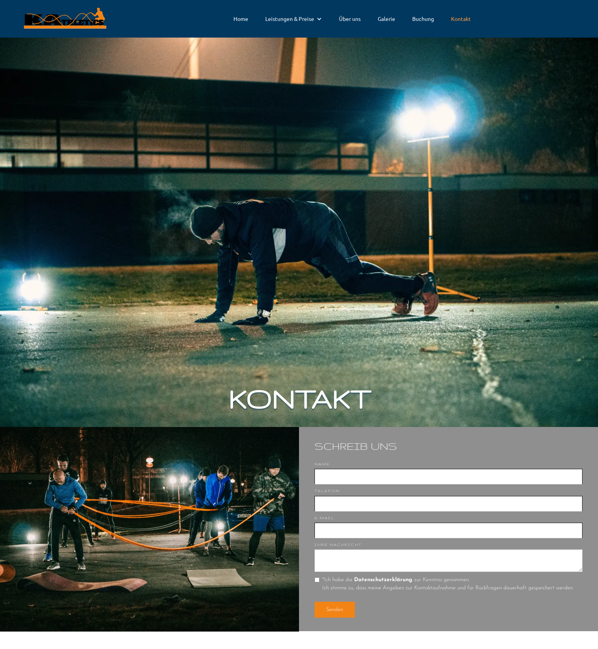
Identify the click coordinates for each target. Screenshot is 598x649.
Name (322, 464)
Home (240, 18)
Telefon (327, 491)
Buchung (423, 18)
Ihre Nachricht (338, 544)
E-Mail (324, 518)
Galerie (386, 18)
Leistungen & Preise (289, 18)
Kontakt (461, 18)
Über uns (350, 18)
